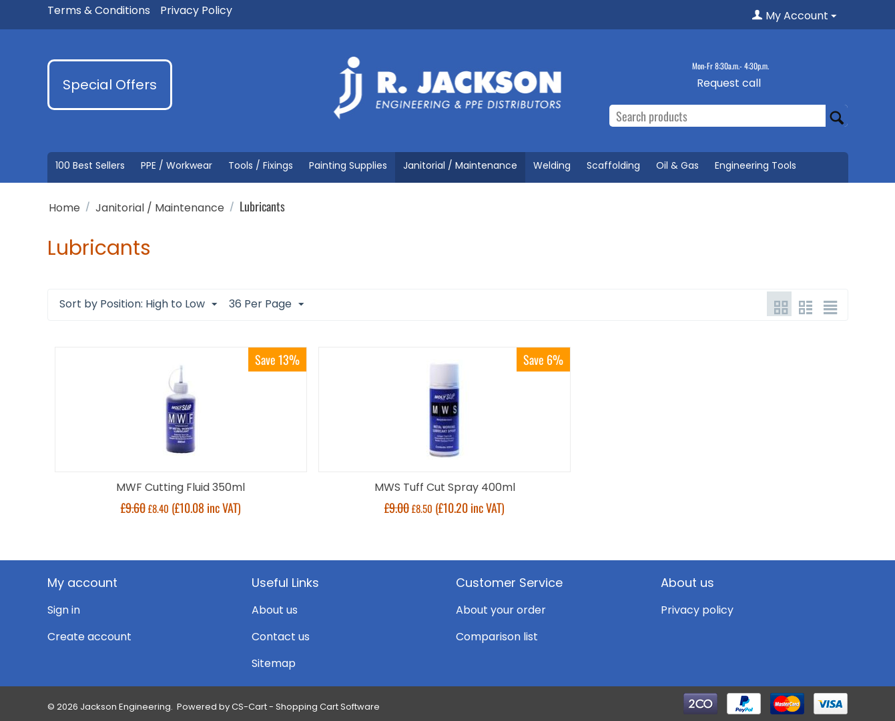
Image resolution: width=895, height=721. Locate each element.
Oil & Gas (677, 165)
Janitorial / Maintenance (460, 165)
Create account (89, 636)
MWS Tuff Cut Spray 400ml (444, 487)
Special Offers (110, 84)
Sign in (63, 610)
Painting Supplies (348, 165)
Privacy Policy (196, 10)
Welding (552, 165)
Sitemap (274, 663)
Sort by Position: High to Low (138, 303)
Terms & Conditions (98, 10)
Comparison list (497, 636)
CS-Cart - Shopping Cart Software (306, 706)
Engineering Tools (755, 165)
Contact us (281, 636)
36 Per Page (266, 303)
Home (64, 207)
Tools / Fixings (260, 165)
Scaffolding (613, 165)
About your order (501, 610)
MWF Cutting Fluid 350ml (180, 487)
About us (275, 610)
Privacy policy (697, 610)
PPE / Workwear (176, 165)
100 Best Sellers (90, 165)
